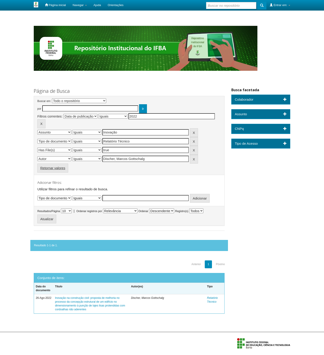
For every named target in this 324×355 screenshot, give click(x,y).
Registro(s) (181, 211)
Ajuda (97, 5)
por (39, 108)
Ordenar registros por (89, 211)
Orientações (116, 5)
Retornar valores (52, 168)
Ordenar (143, 211)
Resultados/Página (48, 211)
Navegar (80, 5)
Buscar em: (44, 101)
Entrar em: (280, 5)
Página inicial (55, 5)
